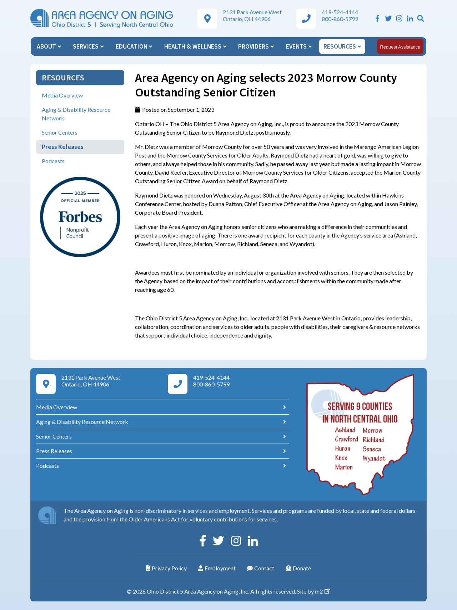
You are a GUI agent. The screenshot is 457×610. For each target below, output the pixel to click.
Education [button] (134, 46)
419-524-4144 (340, 12)
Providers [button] (256, 46)
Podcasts (53, 161)
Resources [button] (342, 46)
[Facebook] (377, 18)
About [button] (49, 46)
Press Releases (63, 146)
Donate (298, 568)
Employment (217, 568)
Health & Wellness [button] (195, 46)
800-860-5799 (340, 18)
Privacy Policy (166, 568)
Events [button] (299, 46)
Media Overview (62, 95)
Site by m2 (314, 591)
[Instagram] (399, 18)
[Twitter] (388, 18)
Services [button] (88, 46)
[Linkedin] (410, 18)
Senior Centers (59, 132)
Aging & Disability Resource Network (76, 113)
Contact (260, 568)
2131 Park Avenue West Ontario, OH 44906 (252, 15)
